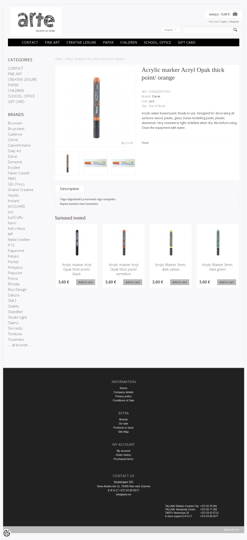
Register (234, 21)
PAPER (108, 42)
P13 (11, 245)
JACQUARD (16, 206)
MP (10, 234)
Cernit (13, 139)
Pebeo (13, 256)
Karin (12, 222)
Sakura (13, 295)
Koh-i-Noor (17, 228)
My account (123, 450)
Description (69, 188)
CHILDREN (128, 42)
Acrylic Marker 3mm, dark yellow (170, 267)
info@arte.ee (123, 494)
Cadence (15, 134)
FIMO (12, 178)
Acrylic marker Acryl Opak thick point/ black (76, 269)
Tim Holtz (15, 328)
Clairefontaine (19, 145)
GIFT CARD (186, 42)
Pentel (13, 261)
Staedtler (15, 311)
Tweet (145, 142)
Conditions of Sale (123, 400)
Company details (124, 392)
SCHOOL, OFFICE (157, 42)
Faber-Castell (18, 173)
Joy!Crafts (15, 217)
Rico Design (17, 289)
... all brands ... (20, 344)
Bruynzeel (16, 128)
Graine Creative (20, 189)
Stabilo (13, 306)
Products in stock (123, 427)
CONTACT (30, 42)
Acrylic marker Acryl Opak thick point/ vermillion (123, 269)
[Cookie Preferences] (6, 533)
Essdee (14, 167)
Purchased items (124, 459)
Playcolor (15, 272)
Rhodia (13, 283)
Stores (123, 388)
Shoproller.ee (231, 531)
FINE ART (52, 42)
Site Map (123, 431)
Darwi (12, 156)
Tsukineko (16, 339)
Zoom (129, 143)
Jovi (10, 211)
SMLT (12, 300)
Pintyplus (15, 267)
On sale (123, 423)
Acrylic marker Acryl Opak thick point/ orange (95, 59)
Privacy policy (123, 396)
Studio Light (17, 317)
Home (58, 59)
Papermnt (16, 250)
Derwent (15, 161)
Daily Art (14, 150)
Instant (13, 200)
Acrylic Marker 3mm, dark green (217, 267)
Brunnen (15, 123)
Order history (123, 454)
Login (223, 21)
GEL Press (16, 184)
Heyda (13, 195)
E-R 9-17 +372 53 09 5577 (123, 490)
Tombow (15, 333)
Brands (123, 419)
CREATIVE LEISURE (81, 42)
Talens (13, 322)
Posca (13, 278)
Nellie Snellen (19, 239)
